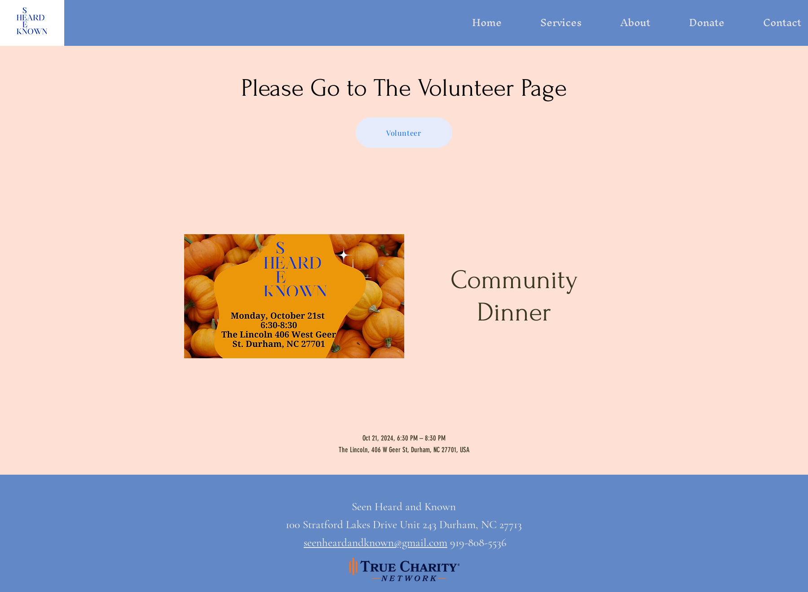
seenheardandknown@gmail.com (375, 542)
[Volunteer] (404, 132)
